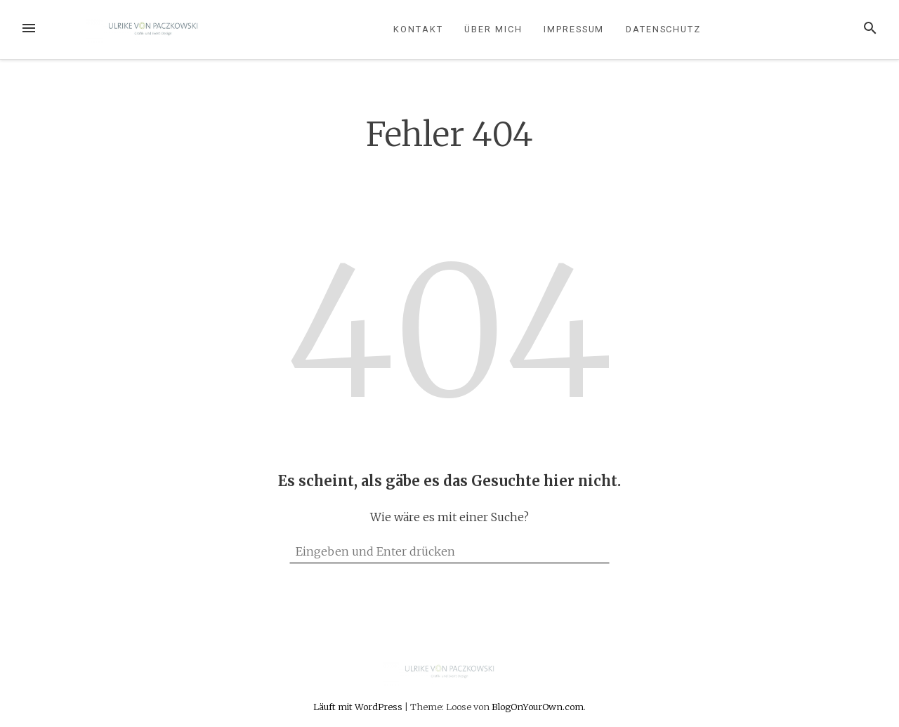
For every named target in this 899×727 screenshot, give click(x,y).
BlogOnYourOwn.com (538, 706)
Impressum (574, 29)
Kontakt (417, 29)
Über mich (493, 29)
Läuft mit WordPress (359, 706)
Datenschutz (663, 29)
